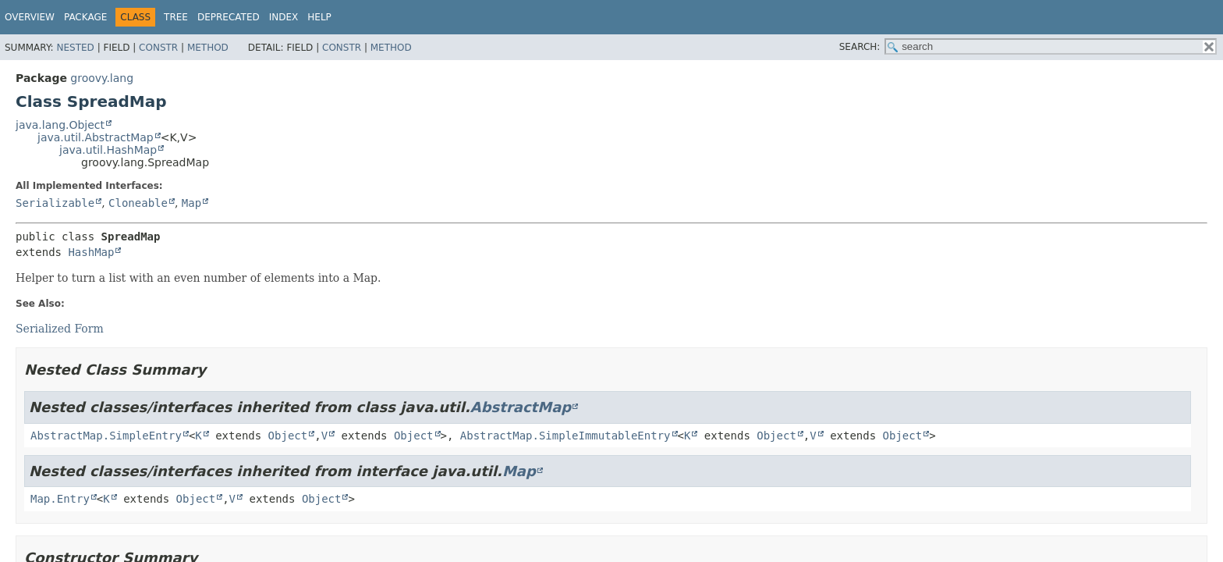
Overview (30, 17)
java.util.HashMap (108, 150)
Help (319, 17)
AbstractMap (520, 407)
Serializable (55, 203)
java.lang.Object (60, 125)
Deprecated (228, 17)
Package (85, 17)
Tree (176, 17)
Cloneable (138, 203)
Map (191, 203)
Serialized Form (60, 328)
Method (208, 47)
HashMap (91, 252)
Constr (158, 47)
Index (284, 17)
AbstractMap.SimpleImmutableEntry (565, 435)
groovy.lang (101, 78)
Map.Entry (60, 499)
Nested (75, 47)
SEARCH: (860, 46)
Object (288, 435)
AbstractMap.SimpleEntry (106, 435)
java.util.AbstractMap (95, 137)
